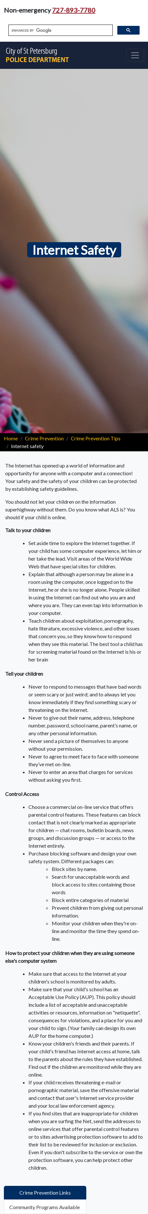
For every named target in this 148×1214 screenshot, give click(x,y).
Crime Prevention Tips (96, 438)
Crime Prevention (44, 438)
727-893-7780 (73, 10)
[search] (60, 30)
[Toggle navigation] (135, 55)
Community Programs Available (44, 1207)
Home (11, 438)
